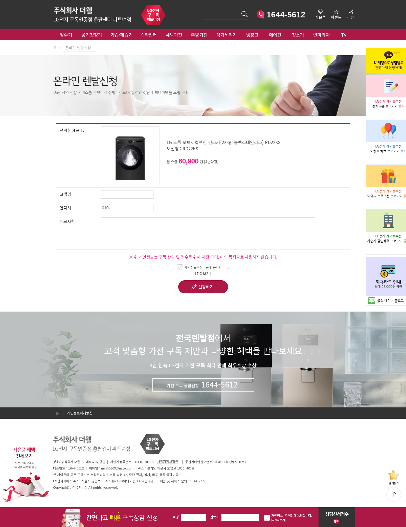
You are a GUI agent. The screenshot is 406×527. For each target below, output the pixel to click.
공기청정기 (91, 34)
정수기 (66, 34)
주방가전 (199, 34)
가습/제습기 (121, 34)
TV (343, 34)
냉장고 (252, 34)
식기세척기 (226, 34)
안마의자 (322, 34)
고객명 (174, 516)
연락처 (214, 516)
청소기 (298, 34)
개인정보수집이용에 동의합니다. (206, 267)
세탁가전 (174, 34)
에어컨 (275, 34)
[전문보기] (203, 273)
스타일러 (148, 34)
